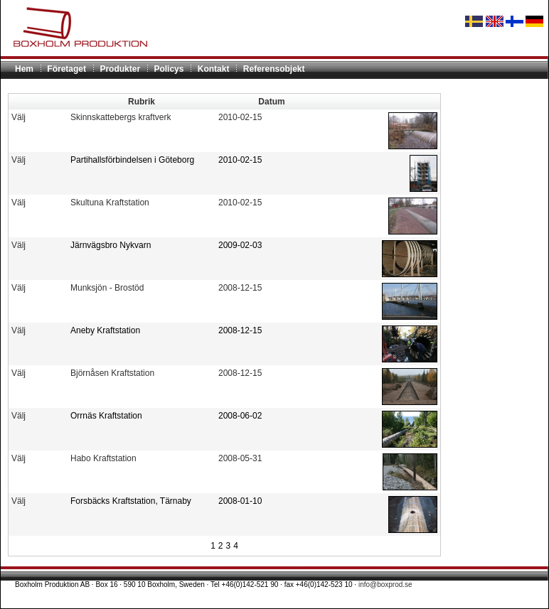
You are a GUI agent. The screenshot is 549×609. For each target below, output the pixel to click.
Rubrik (141, 102)
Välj (18, 117)
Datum (271, 102)
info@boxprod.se (385, 584)
